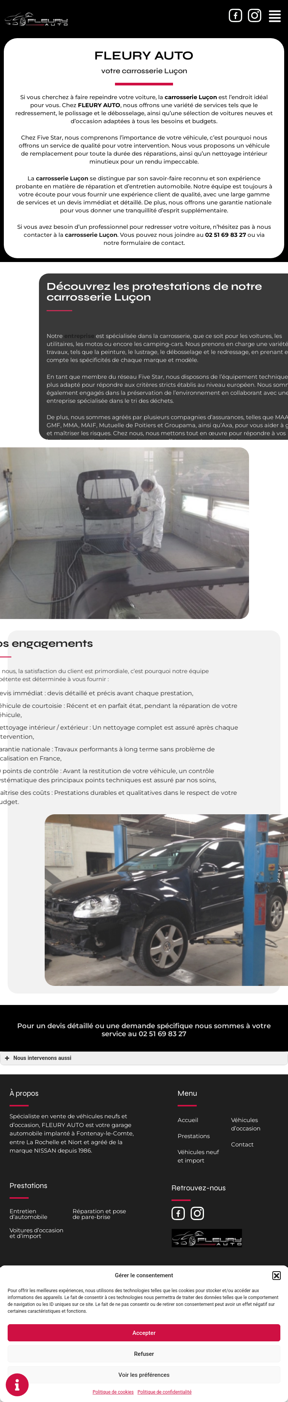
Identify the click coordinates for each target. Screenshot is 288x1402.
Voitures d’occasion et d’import (36, 1233)
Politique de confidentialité (165, 1392)
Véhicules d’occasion (245, 1124)
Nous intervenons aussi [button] (37, 1058)
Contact (242, 1144)
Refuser (144, 1354)
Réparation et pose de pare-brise (99, 1213)
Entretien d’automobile (28, 1213)
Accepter (144, 1333)
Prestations (194, 1136)
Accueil (188, 1120)
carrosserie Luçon (193, 97)
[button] (276, 1275)
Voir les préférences (144, 1374)
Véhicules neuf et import (198, 1156)
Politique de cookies (113, 1392)
